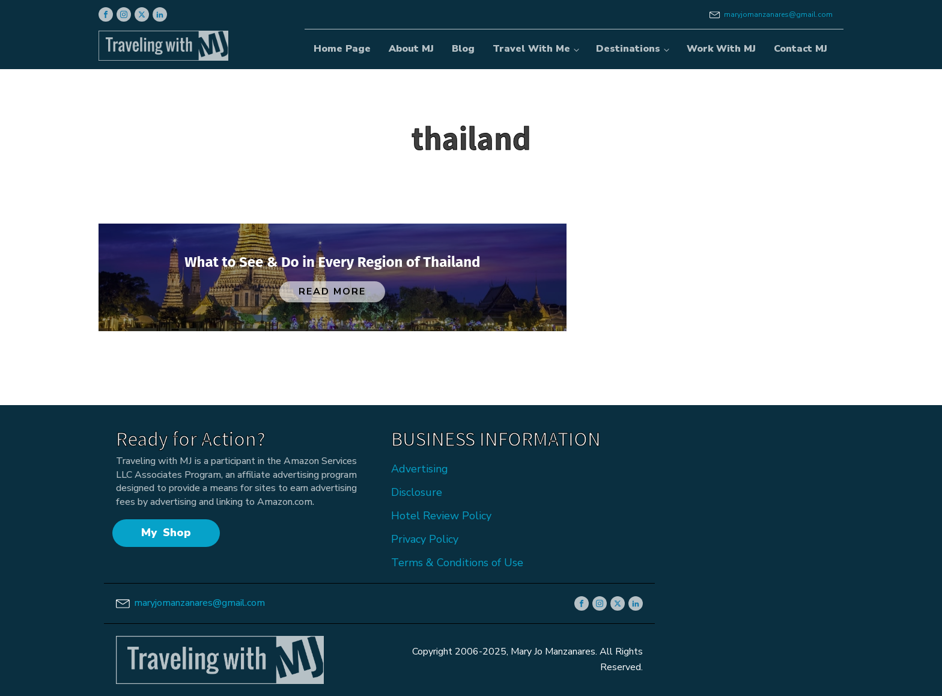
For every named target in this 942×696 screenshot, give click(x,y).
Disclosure (416, 492)
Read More (332, 291)
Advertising (419, 469)
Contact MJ (800, 48)
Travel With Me (531, 48)
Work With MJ (721, 48)
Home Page (342, 48)
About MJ (411, 48)
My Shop (166, 532)
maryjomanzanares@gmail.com (778, 14)
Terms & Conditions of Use (457, 562)
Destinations (628, 48)
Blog (463, 48)
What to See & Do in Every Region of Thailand (332, 262)
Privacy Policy (424, 539)
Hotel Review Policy (441, 515)
